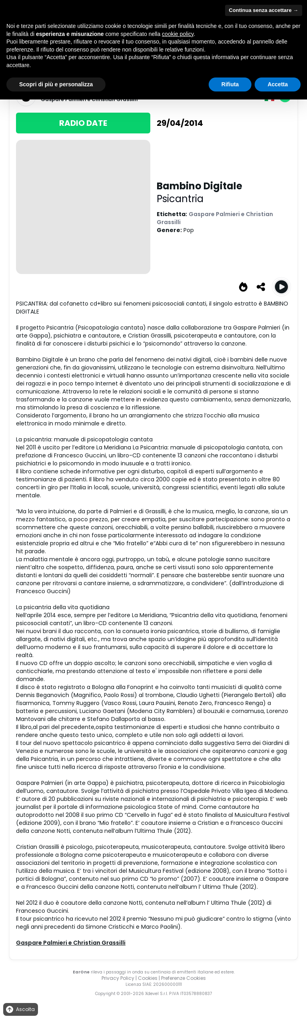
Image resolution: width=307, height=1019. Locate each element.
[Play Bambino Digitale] (281, 287)
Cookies (147, 978)
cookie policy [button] (177, 34)
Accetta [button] (277, 84)
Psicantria (180, 198)
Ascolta (20, 1009)
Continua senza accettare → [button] (263, 10)
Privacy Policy (118, 978)
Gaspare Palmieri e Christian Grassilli (71, 943)
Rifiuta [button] (230, 84)
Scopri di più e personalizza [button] (56, 84)
